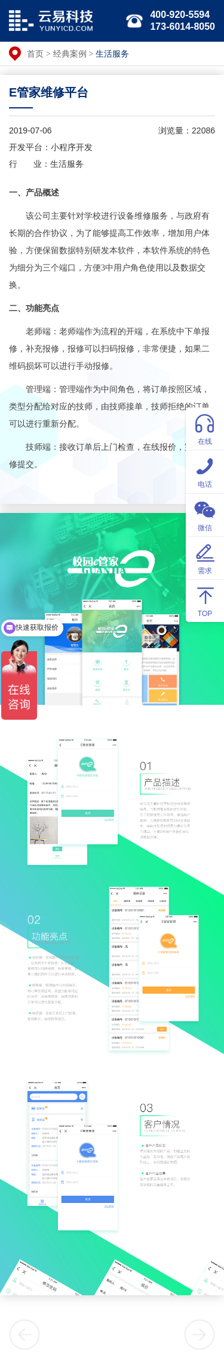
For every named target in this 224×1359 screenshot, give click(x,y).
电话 (205, 471)
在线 (205, 428)
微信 (205, 514)
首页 (35, 53)
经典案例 (70, 53)
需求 (205, 557)
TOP (205, 600)
